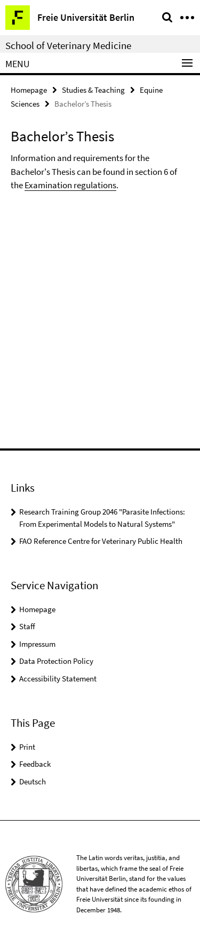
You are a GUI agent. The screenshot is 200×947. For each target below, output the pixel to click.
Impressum (37, 644)
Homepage (29, 90)
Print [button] (27, 747)
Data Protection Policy (56, 661)
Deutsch (32, 781)
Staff (27, 626)
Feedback (35, 764)
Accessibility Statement (58, 678)
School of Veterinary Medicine (68, 45)
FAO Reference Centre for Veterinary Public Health (100, 541)
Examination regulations (70, 185)
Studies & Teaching (93, 90)
